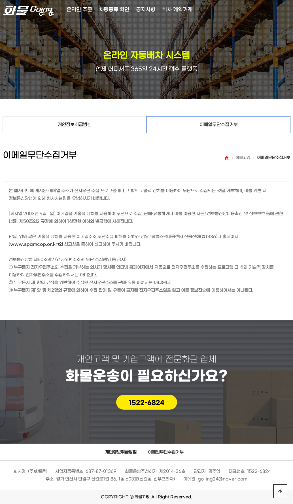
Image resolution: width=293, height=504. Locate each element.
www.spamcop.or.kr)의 (36, 244)
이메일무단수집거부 (166, 452)
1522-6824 (146, 403)
